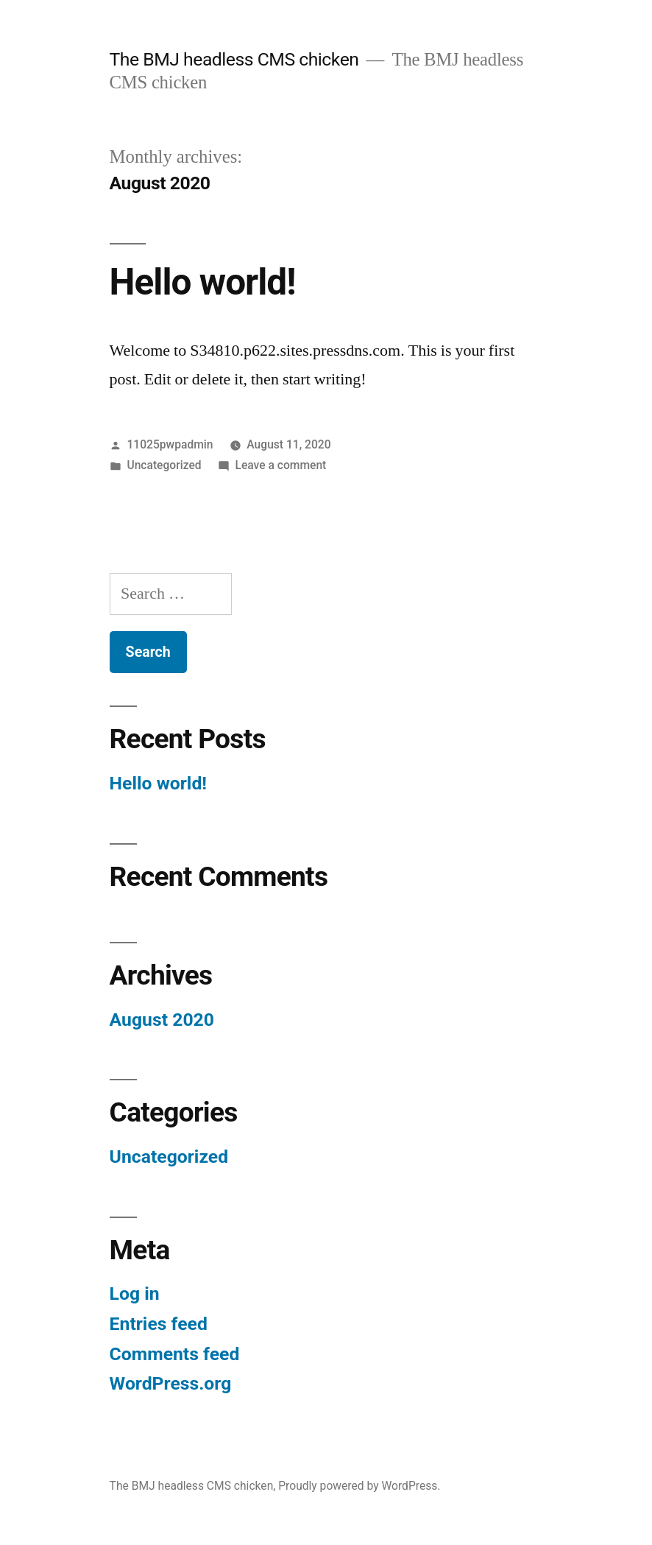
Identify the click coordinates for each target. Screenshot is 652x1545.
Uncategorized (164, 465)
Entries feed (159, 1323)
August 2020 (162, 1019)
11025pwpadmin (170, 444)
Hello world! (203, 282)
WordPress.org (171, 1383)
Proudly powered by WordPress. (359, 1486)
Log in (135, 1293)
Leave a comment (280, 465)
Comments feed (175, 1354)
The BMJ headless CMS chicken (234, 59)
